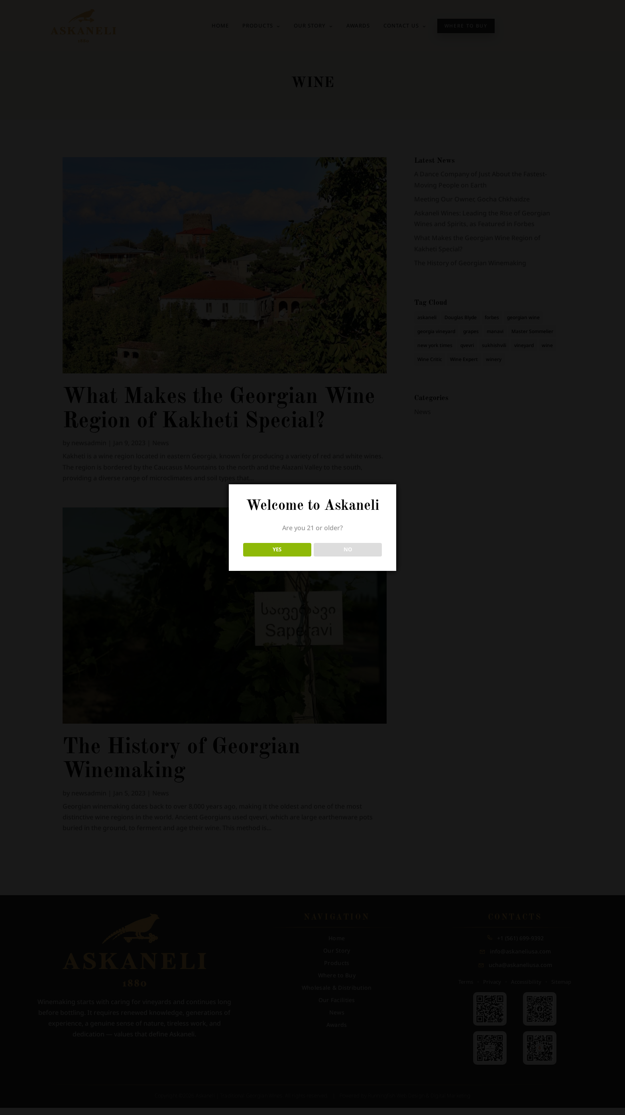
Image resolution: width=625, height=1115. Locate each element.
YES (277, 549)
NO (348, 549)
